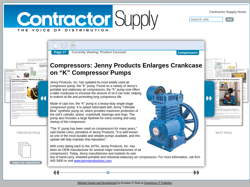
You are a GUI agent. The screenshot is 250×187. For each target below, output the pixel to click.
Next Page (224, 132)
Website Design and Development (97, 183)
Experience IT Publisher (158, 183)
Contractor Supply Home (227, 12)
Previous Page (28, 132)
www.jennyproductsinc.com (93, 161)
